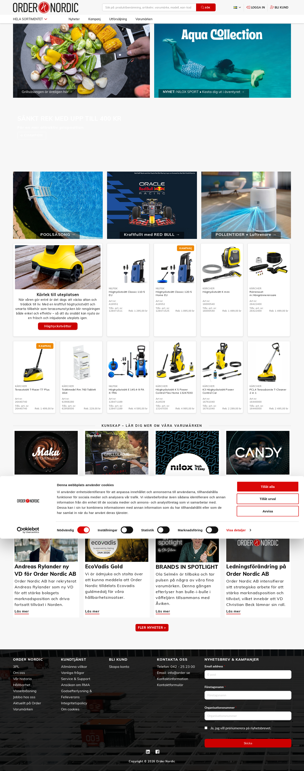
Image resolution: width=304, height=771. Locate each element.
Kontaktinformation (172, 679)
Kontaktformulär (170, 685)
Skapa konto (119, 666)
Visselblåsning (24, 691)
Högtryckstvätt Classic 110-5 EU (127, 306)
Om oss (19, 672)
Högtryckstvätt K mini (216, 304)
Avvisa (268, 743)
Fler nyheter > (152, 640)
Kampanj (94, 19)
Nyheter (74, 19)
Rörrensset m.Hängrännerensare (262, 306)
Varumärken (143, 19)
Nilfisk (113, 301)
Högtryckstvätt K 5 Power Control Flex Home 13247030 (174, 403)
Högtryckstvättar (57, 339)
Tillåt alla (268, 719)
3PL (16, 666)
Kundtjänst (73, 659)
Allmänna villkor (74, 666)
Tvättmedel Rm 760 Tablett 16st (79, 403)
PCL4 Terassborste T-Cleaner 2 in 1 (267, 403)
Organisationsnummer (221, 707)
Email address (215, 666)
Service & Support (75, 679)
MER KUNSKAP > (152, 513)
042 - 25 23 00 (182, 666)
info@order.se (179, 672)
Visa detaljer (236, 762)
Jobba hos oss (24, 697)
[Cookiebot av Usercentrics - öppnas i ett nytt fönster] (28, 762)
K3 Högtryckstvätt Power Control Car (218, 403)
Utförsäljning (118, 19)
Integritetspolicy (74, 703)
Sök (205, 7)
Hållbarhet (21, 685)
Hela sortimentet (30, 19)
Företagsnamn (215, 687)
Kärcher (209, 301)
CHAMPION (34, 148)
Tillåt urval (268, 731)
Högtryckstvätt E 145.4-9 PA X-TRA (126, 403)
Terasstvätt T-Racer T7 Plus (32, 402)
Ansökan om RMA (75, 685)
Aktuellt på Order (27, 703)
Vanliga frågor (72, 672)
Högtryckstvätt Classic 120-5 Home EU (174, 306)
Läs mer (22, 496)
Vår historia (22, 679)
